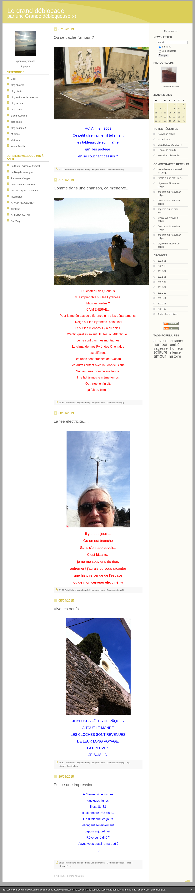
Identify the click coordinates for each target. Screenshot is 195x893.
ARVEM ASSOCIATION (23, 203)
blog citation (17, 91)
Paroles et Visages (20, 178)
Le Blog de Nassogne (22, 172)
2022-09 (162, 271)
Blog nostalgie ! (19, 115)
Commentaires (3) (115, 762)
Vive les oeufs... (68, 609)
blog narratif (17, 109)
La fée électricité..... (71, 421)
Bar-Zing (15, 221)
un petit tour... (165, 139)
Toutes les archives (167, 314)
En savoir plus (158, 889)
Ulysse (161, 183)
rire (70, 866)
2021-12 (162, 292)
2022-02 (162, 282)
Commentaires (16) (116, 863)
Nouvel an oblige (166, 134)
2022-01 (162, 287)
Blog (13, 79)
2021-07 (162, 309)
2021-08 (162, 303)
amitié (174, 345)
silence (175, 352)
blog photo (16, 122)
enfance (176, 341)
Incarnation (16, 196)
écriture (160, 352)
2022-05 (162, 276)
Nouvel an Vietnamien (169, 155)
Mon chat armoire (171, 86)
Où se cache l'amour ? (74, 37)
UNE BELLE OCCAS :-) (170, 145)
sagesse (160, 348)
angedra (162, 192)
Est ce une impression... (75, 784)
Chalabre (15, 209)
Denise (161, 200)
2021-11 (162, 298)
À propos (25, 66)
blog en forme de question (24, 97)
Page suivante (76, 876)
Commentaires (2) (115, 169)
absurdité (63, 866)
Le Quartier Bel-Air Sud (23, 184)
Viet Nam (15, 140)
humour (160, 344)
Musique (15, 134)
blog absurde (17, 85)
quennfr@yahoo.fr (25, 61)
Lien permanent (98, 169)
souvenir (160, 341)
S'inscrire (165, 46)
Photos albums (163, 63)
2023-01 (162, 260)
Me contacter (171, 31)
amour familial (18, 146)
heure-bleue (164, 169)
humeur (176, 348)
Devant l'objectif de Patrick (24, 190)
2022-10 (162, 266)
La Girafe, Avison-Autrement (25, 166)
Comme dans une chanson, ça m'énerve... (91, 188)
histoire (175, 356)
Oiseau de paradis (167, 150)
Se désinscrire (167, 51)
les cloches (72, 766)
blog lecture (17, 103)
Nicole (161, 178)
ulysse (161, 217)
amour (159, 356)
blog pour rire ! (18, 128)
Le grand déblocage (35, 10)
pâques (62, 766)
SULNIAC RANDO (20, 215)
